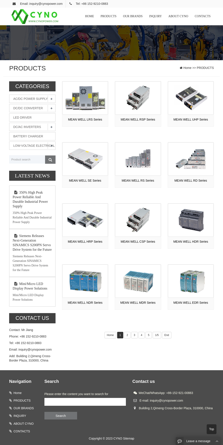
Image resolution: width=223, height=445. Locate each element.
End (166, 335)
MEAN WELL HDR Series (190, 241)
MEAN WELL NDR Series (85, 302)
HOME (89, 16)
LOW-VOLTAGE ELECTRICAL (34, 145)
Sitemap (128, 438)
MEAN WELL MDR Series (137, 302)
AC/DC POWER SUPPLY (30, 99)
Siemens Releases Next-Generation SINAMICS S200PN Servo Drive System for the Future (32, 242)
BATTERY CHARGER (28, 136)
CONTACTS (203, 16)
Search (61, 416)
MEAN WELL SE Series (85, 180)
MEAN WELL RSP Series (138, 119)
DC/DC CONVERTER (28, 108)
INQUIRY (155, 16)
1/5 (157, 335)
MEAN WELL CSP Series (138, 241)
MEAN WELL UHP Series (190, 119)
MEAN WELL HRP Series (85, 241)
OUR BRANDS (133, 16)
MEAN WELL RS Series (138, 180)
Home (187, 68)
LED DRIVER (22, 117)
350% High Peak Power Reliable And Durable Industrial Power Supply (30, 199)
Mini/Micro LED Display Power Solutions (30, 286)
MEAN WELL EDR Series (190, 302)
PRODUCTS (109, 16)
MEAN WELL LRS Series (85, 119)
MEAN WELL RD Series (190, 180)
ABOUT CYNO (178, 16)
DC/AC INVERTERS (27, 127)
